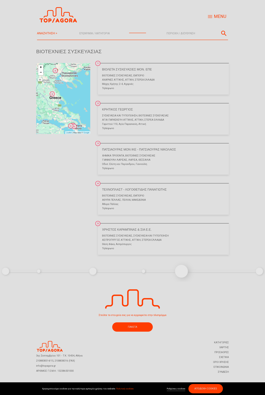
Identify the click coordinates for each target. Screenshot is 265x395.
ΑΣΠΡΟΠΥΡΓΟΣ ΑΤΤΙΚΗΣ (116, 239)
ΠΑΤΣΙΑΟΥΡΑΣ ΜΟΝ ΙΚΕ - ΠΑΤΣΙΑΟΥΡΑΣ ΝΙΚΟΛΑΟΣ (139, 149)
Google (86, 133)
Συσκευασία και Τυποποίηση (119, 115)
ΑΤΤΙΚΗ (129, 79)
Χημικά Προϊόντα (113, 155)
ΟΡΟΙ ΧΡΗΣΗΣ (221, 362)
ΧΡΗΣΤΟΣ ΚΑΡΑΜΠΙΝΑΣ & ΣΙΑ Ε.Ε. (127, 229)
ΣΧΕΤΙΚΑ (224, 357)
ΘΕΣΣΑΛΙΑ (144, 159)
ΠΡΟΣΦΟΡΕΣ (221, 352)
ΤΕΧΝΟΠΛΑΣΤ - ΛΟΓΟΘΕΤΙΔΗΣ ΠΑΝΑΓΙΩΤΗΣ (134, 189)
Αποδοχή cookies (205, 388)
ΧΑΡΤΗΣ (224, 347)
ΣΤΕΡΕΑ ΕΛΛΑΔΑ (145, 79)
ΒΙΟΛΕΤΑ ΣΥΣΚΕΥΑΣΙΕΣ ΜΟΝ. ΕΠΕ (127, 69)
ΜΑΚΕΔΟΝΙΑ (139, 199)
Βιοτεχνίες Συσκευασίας (117, 75)
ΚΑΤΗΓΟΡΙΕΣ (221, 342)
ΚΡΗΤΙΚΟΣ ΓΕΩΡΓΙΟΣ (117, 109)
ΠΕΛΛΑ (126, 199)
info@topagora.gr (46, 365)
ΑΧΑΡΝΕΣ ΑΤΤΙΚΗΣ (113, 79)
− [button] (41, 72)
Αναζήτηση (224, 33)
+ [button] (41, 67)
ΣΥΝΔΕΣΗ (223, 371)
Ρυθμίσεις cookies (176, 388)
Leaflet (69, 133)
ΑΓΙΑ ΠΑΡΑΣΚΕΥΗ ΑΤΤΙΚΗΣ (117, 119)
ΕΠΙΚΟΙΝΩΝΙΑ (221, 366)
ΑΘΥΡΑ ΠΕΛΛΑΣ (111, 199)
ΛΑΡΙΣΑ (132, 159)
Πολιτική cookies (125, 388)
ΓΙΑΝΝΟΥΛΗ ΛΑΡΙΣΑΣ (114, 159)
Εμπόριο (138, 75)
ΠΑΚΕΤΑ (132, 326)
